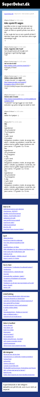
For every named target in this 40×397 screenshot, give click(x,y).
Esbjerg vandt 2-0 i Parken (11, 258)
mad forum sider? (9, 222)
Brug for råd (7, 227)
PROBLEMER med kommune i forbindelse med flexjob (20, 368)
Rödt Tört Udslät (9, 330)
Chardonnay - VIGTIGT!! (10, 211)
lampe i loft (7, 287)
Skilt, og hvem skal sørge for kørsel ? (14, 370)
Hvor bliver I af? (8, 328)
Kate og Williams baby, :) (11, 314)
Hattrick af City (8, 254)
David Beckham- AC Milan (11, 247)
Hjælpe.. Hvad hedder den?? (12, 216)
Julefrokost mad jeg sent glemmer (14, 209)
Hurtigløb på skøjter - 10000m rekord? (15, 256)
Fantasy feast (7, 359)
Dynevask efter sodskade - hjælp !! (14, 276)
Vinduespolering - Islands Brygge (13, 272)
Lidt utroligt (7, 361)
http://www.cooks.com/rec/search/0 (16, 66)
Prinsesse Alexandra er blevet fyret (14, 298)
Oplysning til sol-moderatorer (13, 316)
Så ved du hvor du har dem (12, 354)
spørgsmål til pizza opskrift (12, 220)
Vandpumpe (7, 269)
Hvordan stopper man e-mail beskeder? (16, 305)
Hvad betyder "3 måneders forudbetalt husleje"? (18, 267)
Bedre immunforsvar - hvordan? (13, 339)
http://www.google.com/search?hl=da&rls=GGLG (15, 83)
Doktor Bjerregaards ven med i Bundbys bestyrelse (19, 375)
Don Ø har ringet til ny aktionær (13, 240)
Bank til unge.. (8, 372)
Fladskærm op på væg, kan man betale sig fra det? (19, 283)
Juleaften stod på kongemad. (12, 213)
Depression (7, 332)
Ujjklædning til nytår (9, 218)
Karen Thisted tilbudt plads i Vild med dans (16, 296)
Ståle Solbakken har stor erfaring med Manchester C (19, 249)
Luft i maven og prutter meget (12, 341)
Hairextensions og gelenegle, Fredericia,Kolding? (18, 357)
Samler (6, 245)
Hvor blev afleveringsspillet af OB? (14, 243)
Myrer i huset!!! (8, 285)
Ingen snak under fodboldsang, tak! (14, 252)
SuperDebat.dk (8, 14)
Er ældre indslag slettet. (11, 307)
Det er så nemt (8, 325)
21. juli (5, 310)
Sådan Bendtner (8, 238)
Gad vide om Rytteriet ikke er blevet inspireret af (18, 301)
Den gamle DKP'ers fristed (11, 303)
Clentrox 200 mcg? (9, 363)
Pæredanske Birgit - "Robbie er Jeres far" (16, 312)
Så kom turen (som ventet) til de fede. (15, 346)
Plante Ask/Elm (8, 281)
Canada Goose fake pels (11, 366)
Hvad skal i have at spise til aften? (14, 229)
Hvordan (6, 274)
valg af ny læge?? (9, 334)
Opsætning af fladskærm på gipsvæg (15, 278)
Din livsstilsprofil (8, 337)
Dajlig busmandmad (10, 225)
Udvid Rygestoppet (9, 343)
